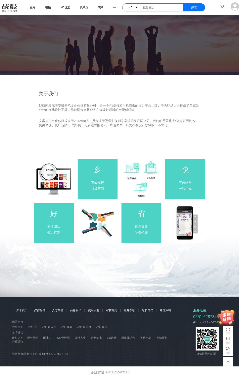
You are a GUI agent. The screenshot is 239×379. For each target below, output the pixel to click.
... (114, 6)
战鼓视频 (66, 327)
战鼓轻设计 (49, 327)
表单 (101, 7)
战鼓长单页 (84, 327)
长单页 (84, 7)
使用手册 (93, 310)
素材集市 (96, 337)
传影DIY (17, 337)
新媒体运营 (128, 337)
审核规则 (111, 310)
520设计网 (63, 337)
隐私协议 (147, 310)
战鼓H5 (32, 327)
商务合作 (75, 310)
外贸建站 (17, 341)
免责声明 (165, 310)
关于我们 (21, 310)
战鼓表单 (101, 327)
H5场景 (65, 7)
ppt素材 (111, 337)
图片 (32, 7)
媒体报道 (39, 310)
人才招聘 (57, 310)
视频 (48, 7)
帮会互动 (32, 337)
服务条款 (129, 310)
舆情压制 (161, 337)
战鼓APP (17, 327)
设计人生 (80, 337)
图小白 (47, 337)
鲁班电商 (145, 337)
